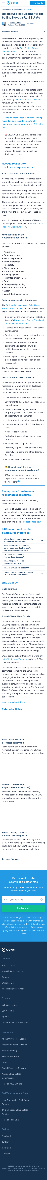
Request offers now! (31, 522)
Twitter (5, 1142)
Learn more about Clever (13, 702)
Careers (5, 977)
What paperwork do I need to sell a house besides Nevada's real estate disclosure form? (17, 548)
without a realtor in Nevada (28, 99)
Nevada (29, 10)
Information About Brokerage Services (26, 1170)
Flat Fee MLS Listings (12, 1083)
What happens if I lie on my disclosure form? (14, 562)
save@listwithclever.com (13, 971)
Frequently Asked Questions (15, 1044)
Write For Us (8, 983)
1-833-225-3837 (10, 965)
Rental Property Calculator (14, 1068)
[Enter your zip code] (23, 899)
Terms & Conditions (19, 1168)
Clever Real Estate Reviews (15, 1022)
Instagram (6, 1148)
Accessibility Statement (13, 988)
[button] (23, 899)
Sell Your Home (9, 1005)
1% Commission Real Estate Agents (15, 1112)
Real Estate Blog (9, 1050)
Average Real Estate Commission (11, 1076)
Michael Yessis (15, 23)
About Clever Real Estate (14, 1039)
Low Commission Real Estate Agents (15, 1102)
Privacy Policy (7, 1168)
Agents (5, 1016)
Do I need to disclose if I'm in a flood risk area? (14, 555)
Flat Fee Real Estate (11, 1119)
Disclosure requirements (12, 10)
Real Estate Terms (10, 1056)
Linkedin (6, 1153)
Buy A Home (8, 1011)
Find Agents (37, 3)
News (4, 1062)
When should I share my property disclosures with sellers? (18, 540)
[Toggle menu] (3, 3)
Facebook (6, 1136)
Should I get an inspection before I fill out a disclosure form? (18, 573)
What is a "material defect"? (16, 568)
